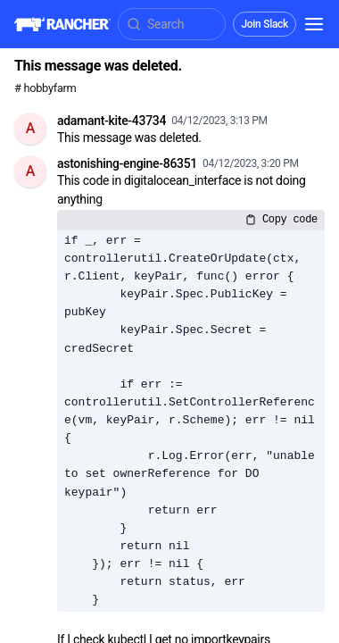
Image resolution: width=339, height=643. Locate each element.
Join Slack (264, 24)
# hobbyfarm (45, 88)
